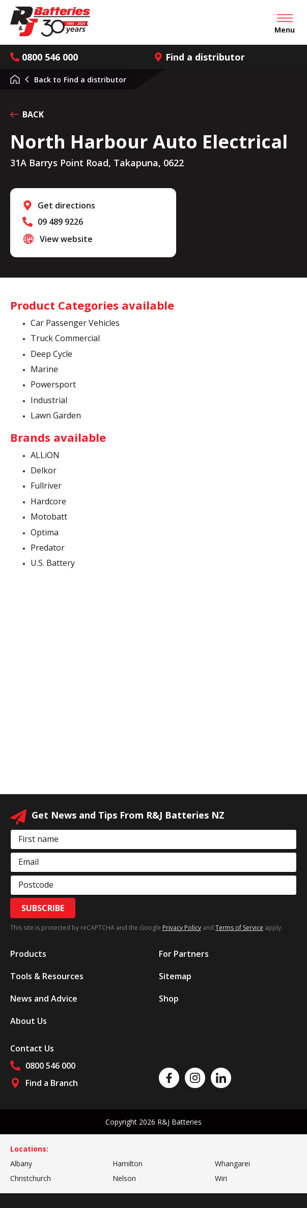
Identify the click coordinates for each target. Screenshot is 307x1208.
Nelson (124, 1178)
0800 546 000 (44, 57)
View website (66, 239)
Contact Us (32, 1048)
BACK (27, 114)
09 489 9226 (60, 221)
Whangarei (232, 1163)
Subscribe (42, 908)
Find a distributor (199, 57)
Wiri (221, 1178)
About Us (28, 1020)
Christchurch (30, 1178)
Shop (169, 998)
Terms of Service (239, 927)
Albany (21, 1163)
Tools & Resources (46, 976)
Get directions (66, 205)
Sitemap (175, 976)
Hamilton (128, 1163)
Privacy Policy (181, 927)
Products (28, 953)
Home (15, 79)
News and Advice (43, 998)
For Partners (184, 953)
